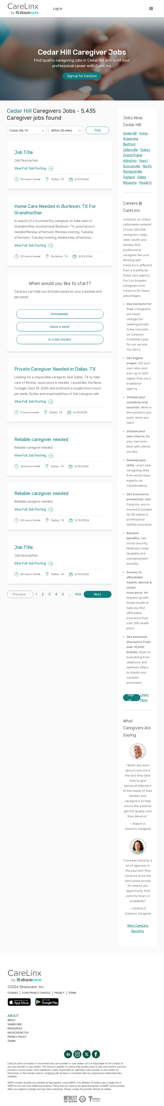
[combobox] (9, 130)
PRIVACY (59, 993)
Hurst (143, 161)
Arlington (130, 161)
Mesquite (130, 183)
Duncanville (131, 166)
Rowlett (145, 183)
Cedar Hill (130, 133)
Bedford (129, 144)
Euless (145, 150)
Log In (57, 8)
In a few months (59, 339)
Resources (15, 1028)
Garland (129, 177)
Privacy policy (17, 1037)
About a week (60, 327)
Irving (143, 133)
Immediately (59, 314)
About (11, 1020)
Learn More (144, 697)
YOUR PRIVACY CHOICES (36, 993)
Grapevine (130, 139)
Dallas (141, 177)
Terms (12, 1041)
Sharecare (15, 1024)
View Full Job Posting (33, 168)
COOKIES (13, 993)
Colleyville (130, 150)
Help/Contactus (18, 1032)
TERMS (72, 993)
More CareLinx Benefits (138, 928)
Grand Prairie (132, 155)
